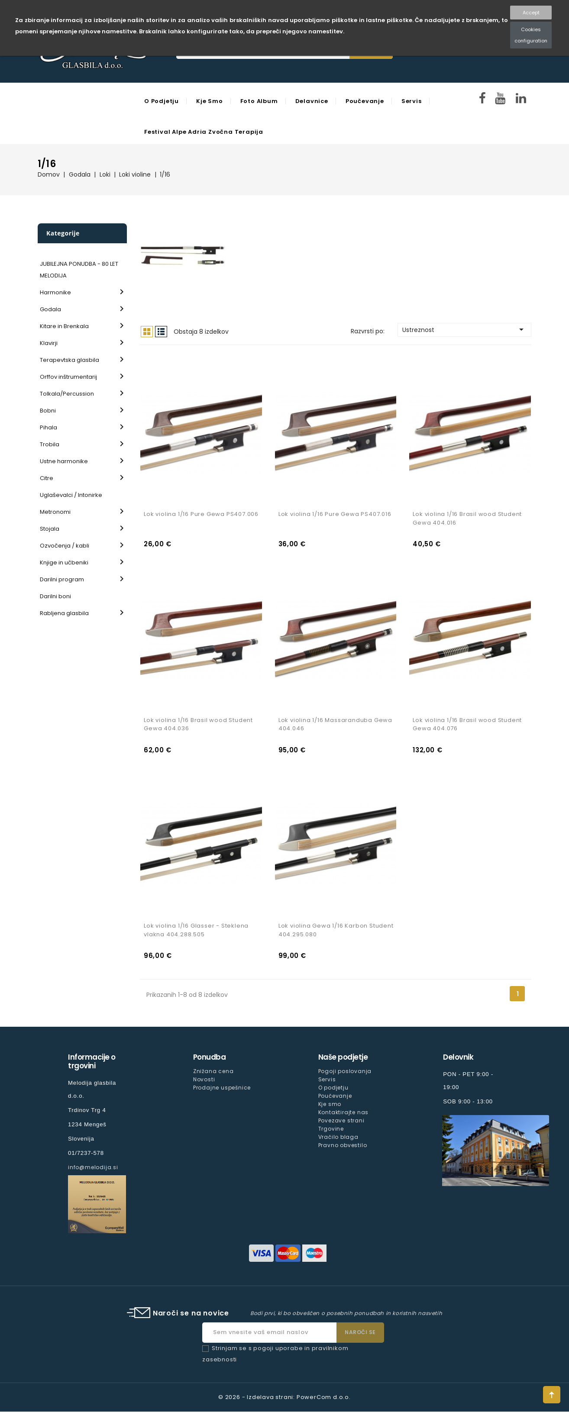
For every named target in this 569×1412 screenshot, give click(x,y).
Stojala (49, 529)
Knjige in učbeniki (64, 562)
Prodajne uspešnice (222, 1088)
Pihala (48, 427)
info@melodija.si (93, 1167)
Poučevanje (365, 101)
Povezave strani (341, 1121)
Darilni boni (55, 596)
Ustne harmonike (64, 461)
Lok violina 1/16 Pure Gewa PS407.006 (201, 514)
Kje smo (209, 101)
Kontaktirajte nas (343, 1112)
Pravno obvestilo (342, 1145)
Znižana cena (213, 1071)
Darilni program (62, 579)
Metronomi (55, 512)
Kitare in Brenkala (64, 326)
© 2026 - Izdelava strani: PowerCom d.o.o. (284, 1397)
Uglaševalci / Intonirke (71, 495)
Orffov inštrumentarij (68, 377)
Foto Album (259, 101)
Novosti (204, 1079)
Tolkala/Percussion (67, 394)
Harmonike (55, 292)
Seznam (161, 331)
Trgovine (331, 1129)
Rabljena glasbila (64, 613)
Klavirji (49, 343)
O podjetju (161, 101)
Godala (50, 309)
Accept (531, 12)
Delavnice (311, 101)
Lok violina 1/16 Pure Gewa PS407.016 (334, 514)
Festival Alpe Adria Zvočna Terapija (203, 132)
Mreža (146, 331)
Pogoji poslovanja (345, 1071)
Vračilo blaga (338, 1137)
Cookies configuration (530, 35)
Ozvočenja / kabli (64, 546)
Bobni (48, 410)
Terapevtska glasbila (69, 360)
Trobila (49, 444)
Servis (411, 101)
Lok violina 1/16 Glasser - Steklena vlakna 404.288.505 (196, 930)
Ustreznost (464, 329)
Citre (46, 478)
